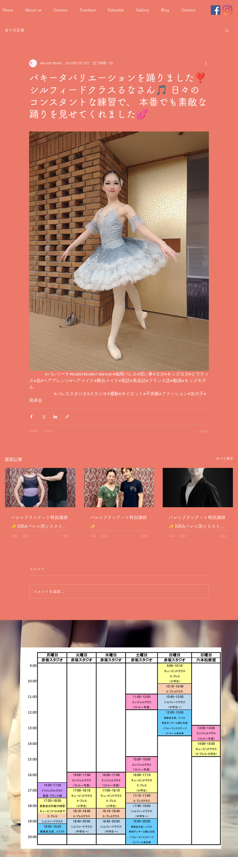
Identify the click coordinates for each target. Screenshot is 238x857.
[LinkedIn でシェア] (55, 416)
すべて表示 (224, 458)
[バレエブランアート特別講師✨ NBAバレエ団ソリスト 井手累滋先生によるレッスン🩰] (40, 487)
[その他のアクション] (206, 63)
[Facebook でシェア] (31, 416)
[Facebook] (215, 10)
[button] (227, 30)
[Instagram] (227, 10)
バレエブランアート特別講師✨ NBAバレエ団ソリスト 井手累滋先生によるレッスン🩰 (39, 523)
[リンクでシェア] (67, 416)
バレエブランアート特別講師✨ (118, 521)
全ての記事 (14, 30)
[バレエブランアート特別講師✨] (119, 487)
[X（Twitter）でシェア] (43, 416)
